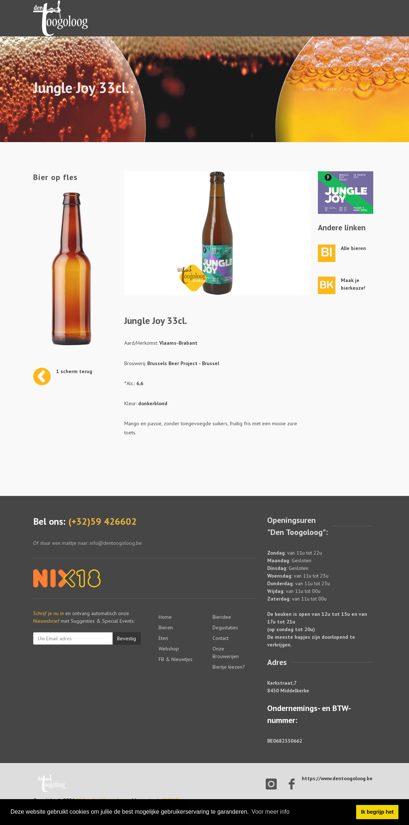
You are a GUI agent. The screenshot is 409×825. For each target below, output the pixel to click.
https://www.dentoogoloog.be (337, 778)
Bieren (329, 89)
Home (309, 89)
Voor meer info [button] (270, 812)
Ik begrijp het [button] (377, 812)
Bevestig (126, 638)
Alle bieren (353, 248)
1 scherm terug (74, 371)
